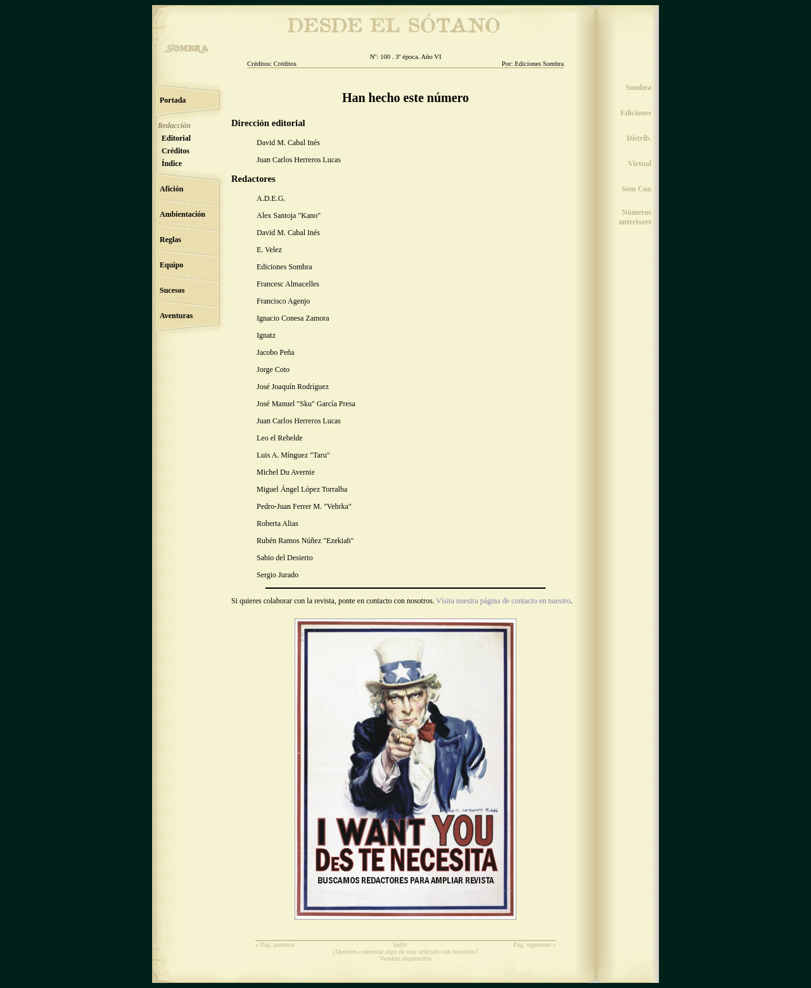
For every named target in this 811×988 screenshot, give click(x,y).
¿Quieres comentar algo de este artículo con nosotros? (405, 951)
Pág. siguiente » (534, 944)
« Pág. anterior (275, 944)
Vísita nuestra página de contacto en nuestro (503, 600)
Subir (400, 944)
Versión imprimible (406, 958)
